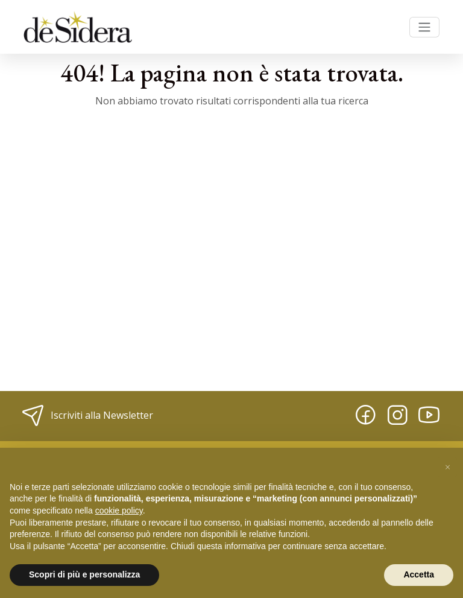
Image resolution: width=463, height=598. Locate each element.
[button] (447, 467)
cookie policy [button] (119, 510)
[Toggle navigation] (424, 27)
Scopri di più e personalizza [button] (84, 574)
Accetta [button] (418, 574)
